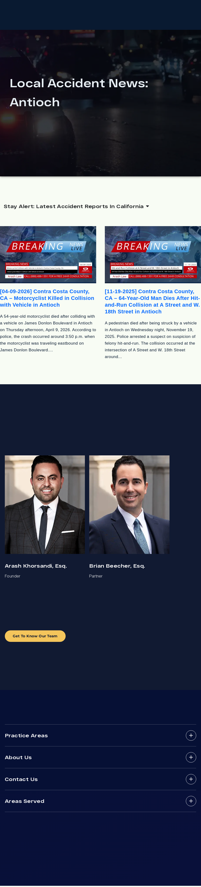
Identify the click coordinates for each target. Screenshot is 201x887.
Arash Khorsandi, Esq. (36, 567)
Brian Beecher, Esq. (117, 567)
